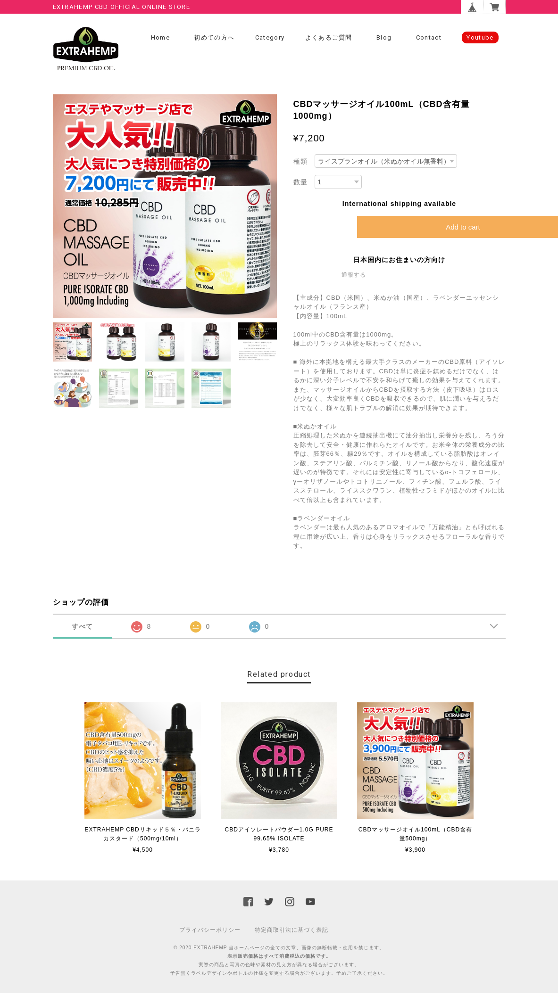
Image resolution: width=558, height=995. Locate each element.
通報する (353, 276)
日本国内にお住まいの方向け (399, 261)
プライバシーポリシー (210, 932)
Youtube (479, 37)
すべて (82, 628)
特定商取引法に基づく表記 (291, 932)
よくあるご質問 (328, 37)
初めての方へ (214, 37)
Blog (383, 37)
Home (160, 37)
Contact (428, 37)
